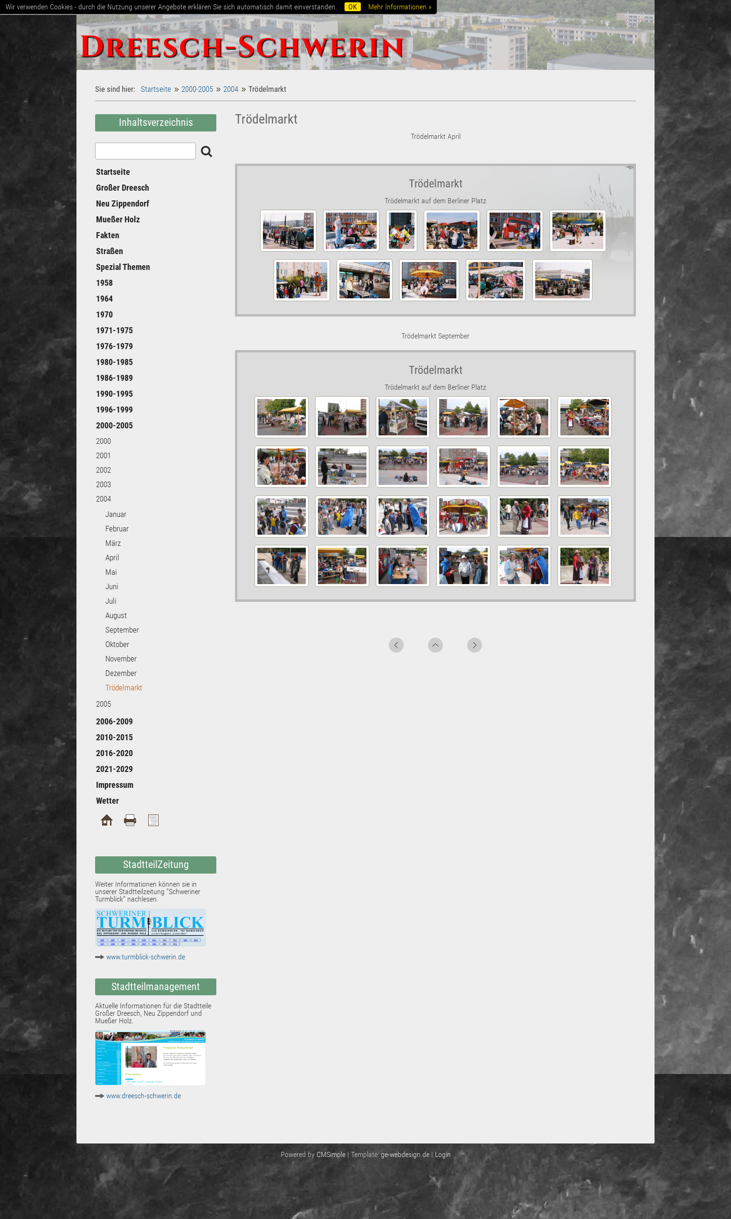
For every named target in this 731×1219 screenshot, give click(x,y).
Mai (111, 572)
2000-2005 (197, 89)
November (121, 658)
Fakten (107, 235)
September (122, 629)
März (113, 543)
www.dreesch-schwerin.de (143, 1095)
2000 (103, 441)
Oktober (117, 644)
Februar (117, 528)
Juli (111, 601)
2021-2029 (114, 769)
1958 (104, 283)
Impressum (114, 785)
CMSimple (331, 1154)
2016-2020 (114, 753)
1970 (104, 314)
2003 (103, 484)
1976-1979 (114, 346)
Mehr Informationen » (399, 6)
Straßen (109, 251)
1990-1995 (114, 394)
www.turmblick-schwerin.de (145, 956)
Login (443, 1154)
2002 (103, 470)
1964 (104, 298)
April (112, 557)
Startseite (156, 89)
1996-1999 (114, 409)
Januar (115, 514)
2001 (103, 455)
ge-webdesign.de (405, 1154)
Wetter (107, 801)
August (116, 615)
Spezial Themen (123, 267)
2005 (103, 704)
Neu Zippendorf (122, 203)
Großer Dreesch (122, 188)
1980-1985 (114, 362)
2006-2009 (114, 721)
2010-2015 (114, 737)
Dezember (121, 673)
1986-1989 (114, 378)
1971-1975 (114, 330)
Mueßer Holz (118, 219)
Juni (111, 586)
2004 (230, 89)
